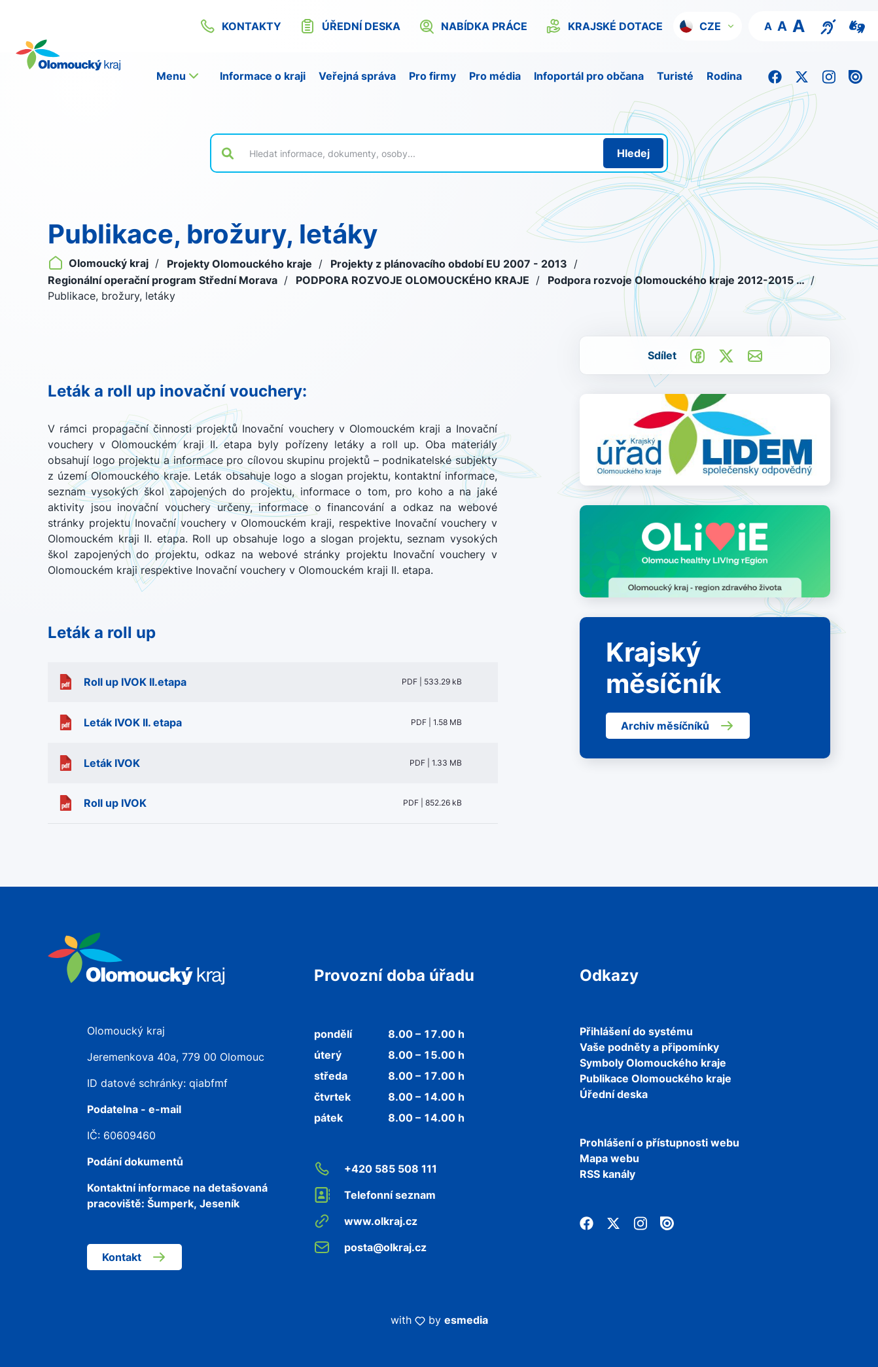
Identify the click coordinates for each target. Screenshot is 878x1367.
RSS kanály (607, 1174)
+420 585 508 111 (375, 1169)
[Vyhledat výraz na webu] (418, 153)
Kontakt (134, 1257)
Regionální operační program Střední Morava (164, 280)
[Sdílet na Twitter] (726, 354)
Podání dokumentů (135, 1161)
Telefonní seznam (375, 1195)
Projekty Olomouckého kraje (241, 263)
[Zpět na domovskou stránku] (136, 958)
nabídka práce (473, 26)
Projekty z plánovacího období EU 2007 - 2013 (450, 263)
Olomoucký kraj (99, 263)
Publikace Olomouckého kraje (655, 1078)
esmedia (466, 1319)
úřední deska (350, 26)
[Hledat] (633, 153)
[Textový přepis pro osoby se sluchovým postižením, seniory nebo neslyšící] (828, 25)
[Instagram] (828, 75)
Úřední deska (614, 1094)
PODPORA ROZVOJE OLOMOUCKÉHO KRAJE (414, 280)
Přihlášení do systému (636, 1031)
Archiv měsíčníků (678, 726)
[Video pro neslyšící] (857, 25)
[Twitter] (802, 75)
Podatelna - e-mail (134, 1109)
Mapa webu (609, 1158)
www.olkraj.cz (365, 1221)
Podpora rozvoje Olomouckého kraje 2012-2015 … (677, 280)
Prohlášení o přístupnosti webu (659, 1142)
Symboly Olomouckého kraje (653, 1062)
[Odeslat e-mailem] (755, 354)
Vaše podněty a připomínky (649, 1047)
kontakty (240, 26)
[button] (707, 26)
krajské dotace (604, 26)
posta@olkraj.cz (370, 1247)
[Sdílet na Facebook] (697, 354)
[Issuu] (855, 75)
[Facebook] (775, 75)
